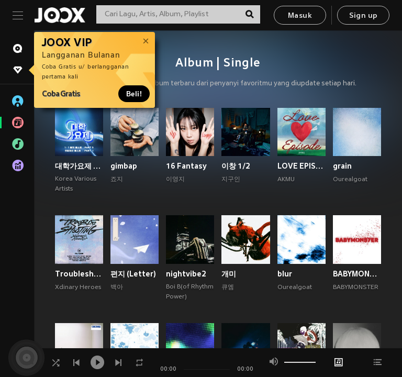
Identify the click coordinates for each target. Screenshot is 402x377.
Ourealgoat (350, 179)
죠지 (116, 179)
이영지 (175, 179)
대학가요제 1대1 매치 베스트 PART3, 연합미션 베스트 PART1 (79, 166)
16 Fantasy (186, 166)
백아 (116, 287)
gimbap (123, 166)
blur (284, 274)
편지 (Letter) (133, 274)
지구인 (230, 179)
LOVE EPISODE (301, 166)
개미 (228, 274)
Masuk (300, 16)
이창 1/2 (235, 166)
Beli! (134, 94)
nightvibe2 (186, 274)
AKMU (286, 179)
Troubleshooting (79, 274)
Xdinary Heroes (78, 287)
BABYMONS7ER (357, 274)
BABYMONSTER (355, 287)
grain (342, 166)
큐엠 (227, 287)
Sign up (363, 16)
